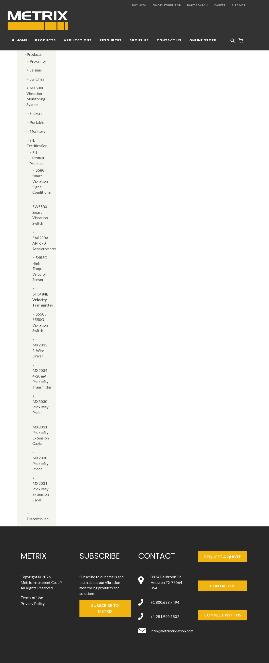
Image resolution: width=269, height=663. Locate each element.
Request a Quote (222, 556)
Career (220, 5)
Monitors (37, 131)
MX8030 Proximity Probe (40, 407)
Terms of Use (32, 597)
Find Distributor (167, 5)
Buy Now (139, 5)
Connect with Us (222, 615)
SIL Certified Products (36, 158)
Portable (37, 122)
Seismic (36, 70)
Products (34, 54)
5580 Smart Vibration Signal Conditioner (42, 181)
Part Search (197, 5)
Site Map (239, 5)
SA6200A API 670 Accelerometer (44, 243)
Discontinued (38, 519)
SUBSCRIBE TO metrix (105, 608)
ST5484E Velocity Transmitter (42, 299)
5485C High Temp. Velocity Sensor (39, 268)
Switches (37, 79)
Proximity (38, 61)
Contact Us (222, 585)
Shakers (36, 113)
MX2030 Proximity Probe (40, 463)
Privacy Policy (33, 603)
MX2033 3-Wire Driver (39, 350)
